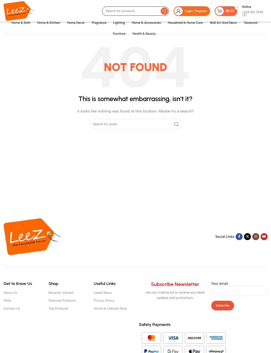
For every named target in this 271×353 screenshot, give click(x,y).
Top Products (58, 308)
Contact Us (11, 308)
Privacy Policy (104, 301)
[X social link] (247, 236)
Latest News (103, 293)
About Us (10, 293)
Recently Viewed (61, 293)
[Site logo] (18, 11)
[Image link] (32, 236)
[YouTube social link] (264, 236)
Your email (239, 287)
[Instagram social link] (255, 236)
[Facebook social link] (239, 236)
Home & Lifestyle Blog (110, 308)
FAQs (7, 301)
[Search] (135, 11)
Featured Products (62, 301)
